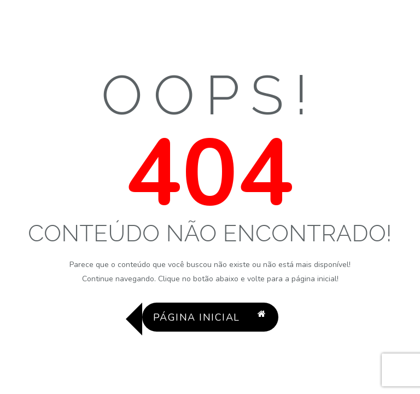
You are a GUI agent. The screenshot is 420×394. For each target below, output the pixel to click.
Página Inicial (210, 317)
